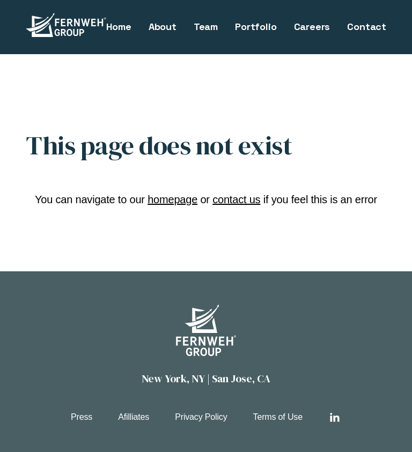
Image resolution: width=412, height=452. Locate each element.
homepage (172, 199)
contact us (236, 199)
